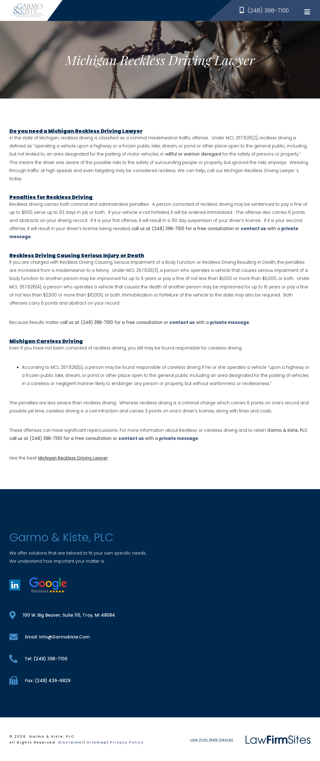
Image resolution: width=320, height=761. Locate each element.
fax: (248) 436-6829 (39, 681)
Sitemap (97, 742)
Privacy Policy (126, 742)
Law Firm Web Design (211, 739)
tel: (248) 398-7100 (38, 659)
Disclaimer (71, 742)
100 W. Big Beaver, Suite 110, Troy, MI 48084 (62, 615)
